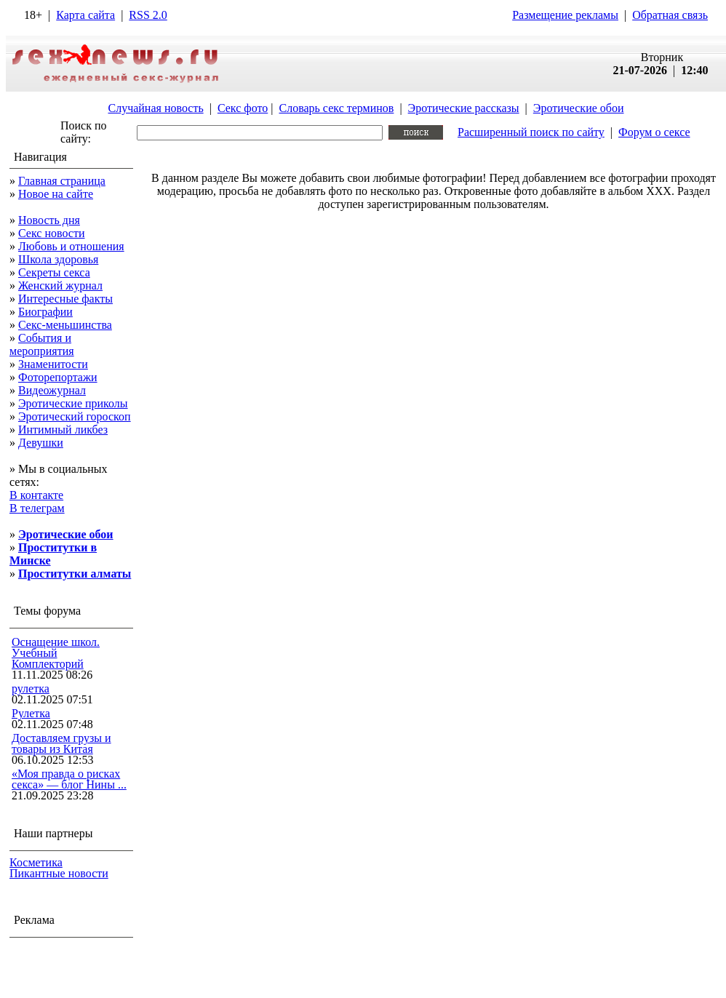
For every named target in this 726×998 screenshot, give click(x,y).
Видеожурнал (52, 390)
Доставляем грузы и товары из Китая (61, 743)
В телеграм (37, 508)
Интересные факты (65, 298)
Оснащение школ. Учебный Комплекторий (56, 653)
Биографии (45, 312)
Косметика (36, 862)
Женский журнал (60, 285)
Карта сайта (85, 15)
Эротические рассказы (463, 108)
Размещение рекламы (565, 15)
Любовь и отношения (71, 246)
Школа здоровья (58, 259)
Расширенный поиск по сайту (531, 132)
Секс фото (243, 108)
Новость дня (49, 220)
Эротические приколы (73, 403)
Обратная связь (670, 15)
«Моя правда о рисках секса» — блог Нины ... (69, 779)
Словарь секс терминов (336, 108)
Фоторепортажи (57, 377)
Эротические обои (578, 108)
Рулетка (31, 713)
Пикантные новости (58, 873)
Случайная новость (155, 108)
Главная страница (61, 181)
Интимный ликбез (63, 429)
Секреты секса (54, 272)
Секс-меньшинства (65, 325)
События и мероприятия (41, 344)
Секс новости (51, 233)
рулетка (30, 688)
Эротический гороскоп (74, 416)
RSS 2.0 (148, 15)
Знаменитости (53, 364)
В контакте (36, 495)
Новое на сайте (55, 194)
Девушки (40, 442)
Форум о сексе (654, 132)
